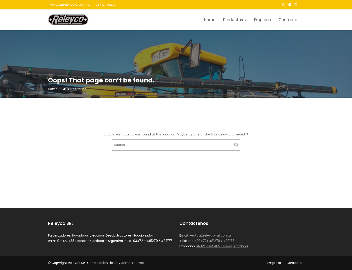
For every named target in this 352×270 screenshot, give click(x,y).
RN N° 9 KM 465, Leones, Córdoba (222, 246)
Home (210, 19)
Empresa (262, 19)
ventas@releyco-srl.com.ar (70, 4)
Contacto (288, 19)
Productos (233, 19)
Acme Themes (133, 263)
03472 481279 (105, 4)
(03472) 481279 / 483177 (215, 241)
